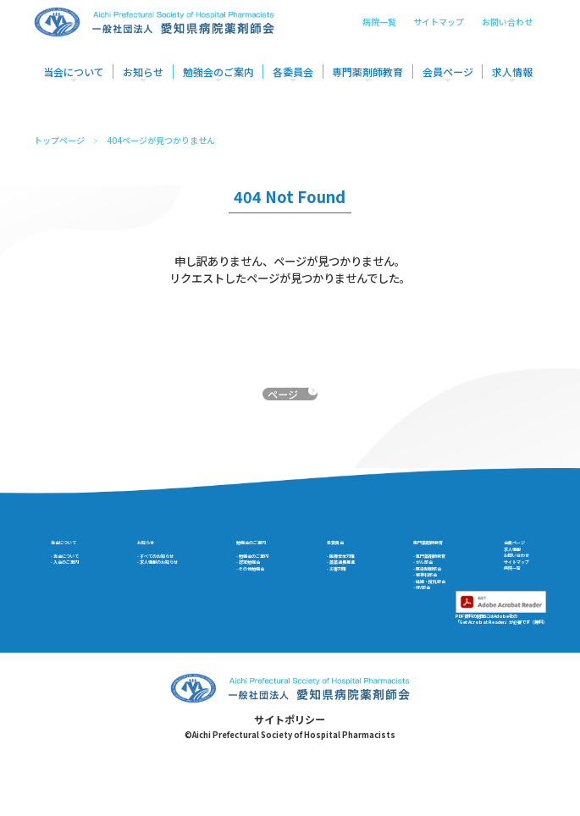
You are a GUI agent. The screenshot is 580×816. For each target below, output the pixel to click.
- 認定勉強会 (255, 593)
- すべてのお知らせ (165, 580)
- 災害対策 (334, 607)
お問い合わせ (507, 31)
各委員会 (293, 81)
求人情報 (512, 81)
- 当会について (81, 580)
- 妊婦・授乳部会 (424, 634)
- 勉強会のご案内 (264, 580)
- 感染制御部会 (419, 607)
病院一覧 (379, 31)
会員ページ (448, 81)
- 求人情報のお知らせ (170, 593)
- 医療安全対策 (343, 580)
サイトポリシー (289, 785)
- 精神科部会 (414, 621)
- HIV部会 (408, 648)
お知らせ (143, 81)
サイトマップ (438, 31)
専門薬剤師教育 (367, 81)
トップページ (59, 140)
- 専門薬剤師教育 (424, 580)
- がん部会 (410, 593)
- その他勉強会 (259, 607)
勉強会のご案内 (218, 81)
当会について (73, 81)
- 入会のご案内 (81, 593)
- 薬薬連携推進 (343, 593)
